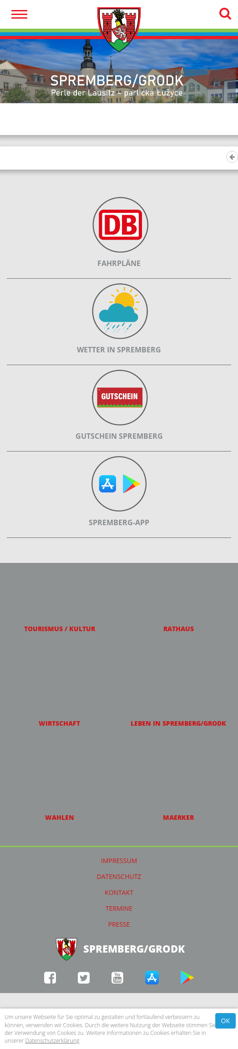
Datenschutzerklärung (52, 1040)
